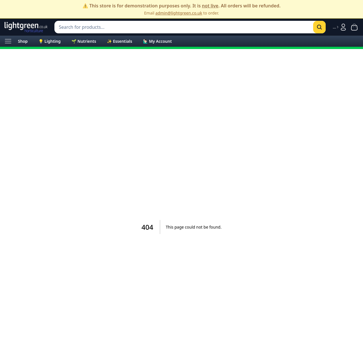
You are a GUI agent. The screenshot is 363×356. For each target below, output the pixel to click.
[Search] (319, 27)
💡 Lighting (49, 41)
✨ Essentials (119, 41)
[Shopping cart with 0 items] (354, 27)
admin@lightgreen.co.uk (178, 13)
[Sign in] (340, 27)
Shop (23, 41)
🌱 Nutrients (84, 41)
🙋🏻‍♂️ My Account (157, 41)
